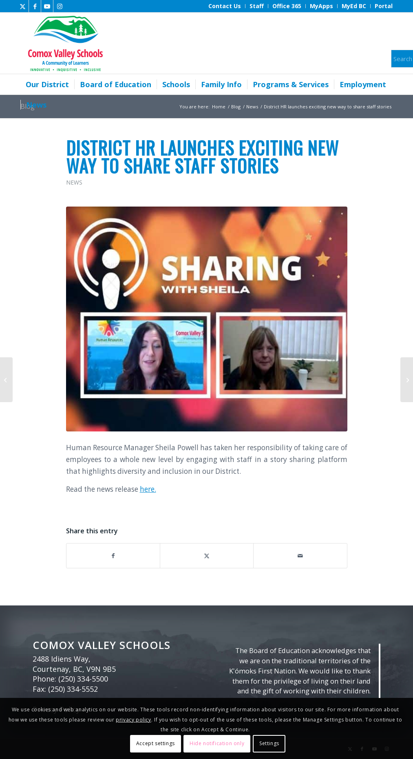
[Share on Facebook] (113, 555)
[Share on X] (206, 555)
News (74, 182)
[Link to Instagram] (59, 6)
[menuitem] (224, 6)
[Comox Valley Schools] (64, 43)
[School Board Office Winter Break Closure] (406, 379)
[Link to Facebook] (35, 6)
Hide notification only (217, 743)
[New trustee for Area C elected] (6, 379)
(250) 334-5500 (83, 679)
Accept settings (155, 743)
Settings (269, 743)
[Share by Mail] (300, 555)
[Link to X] (23, 6)
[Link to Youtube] (47, 6)
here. (148, 489)
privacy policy (133, 719)
